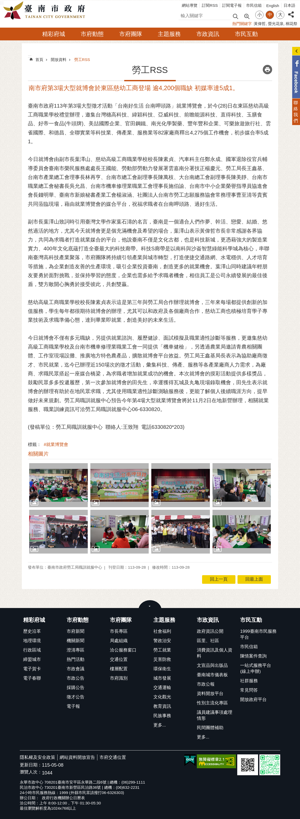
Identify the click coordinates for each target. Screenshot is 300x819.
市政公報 (206, 684)
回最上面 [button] (254, 579)
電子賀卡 (32, 668)
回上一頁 (219, 579)
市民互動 (246, 34)
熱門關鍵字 (242, 24)
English (272, 5)
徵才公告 (75, 696)
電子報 (73, 706)
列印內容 (267, 69)
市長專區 (119, 631)
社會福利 (162, 631)
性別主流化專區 (212, 702)
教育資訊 (162, 706)
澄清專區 (75, 650)
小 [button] (259, 14)
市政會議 (75, 668)
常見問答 (249, 690)
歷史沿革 (32, 631)
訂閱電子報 (232, 5)
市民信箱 (254, 5)
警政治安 (162, 640)
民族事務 (162, 715)
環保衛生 (162, 668)
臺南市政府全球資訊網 (45, 10)
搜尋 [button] (235, 16)
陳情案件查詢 (253, 656)
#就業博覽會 (56, 444)
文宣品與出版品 (212, 665)
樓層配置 (119, 668)
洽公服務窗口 (123, 650)
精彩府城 (53, 34)
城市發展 (162, 678)
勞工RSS (82, 59)
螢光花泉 (276, 23)
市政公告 (75, 678)
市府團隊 (130, 34)
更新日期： (31, 764)
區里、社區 (208, 640)
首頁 (39, 59)
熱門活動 (75, 659)
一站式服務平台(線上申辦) (255, 668)
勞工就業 (162, 650)
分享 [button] (291, 11)
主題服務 (169, 34)
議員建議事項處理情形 (214, 715)
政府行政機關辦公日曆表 (63, 798)
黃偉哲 (260, 23)
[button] (58, 485)
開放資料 (58, 59)
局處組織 (119, 640)
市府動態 (92, 34)
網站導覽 (189, 5)
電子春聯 (32, 678)
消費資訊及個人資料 (214, 653)
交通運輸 (162, 687)
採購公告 (75, 687)
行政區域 (32, 650)
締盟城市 (32, 659)
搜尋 (183, 15)
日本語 (289, 5)
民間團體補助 (210, 727)
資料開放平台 (210, 693)
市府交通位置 (112, 757)
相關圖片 (38, 454)
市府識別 (119, 678)
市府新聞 (75, 631)
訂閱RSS (210, 5)
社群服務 (249, 680)
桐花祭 (291, 23)
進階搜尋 (246, 16)
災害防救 (162, 659)
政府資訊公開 (210, 631)
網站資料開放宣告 (77, 757)
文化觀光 (162, 696)
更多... (159, 725)
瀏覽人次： (31, 772)
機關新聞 (75, 640)
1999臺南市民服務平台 (258, 634)
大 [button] (280, 14)
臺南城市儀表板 (212, 674)
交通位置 (119, 659)
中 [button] (270, 14)
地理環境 (32, 640)
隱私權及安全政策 (37, 757)
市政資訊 (207, 34)
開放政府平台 (253, 699)
